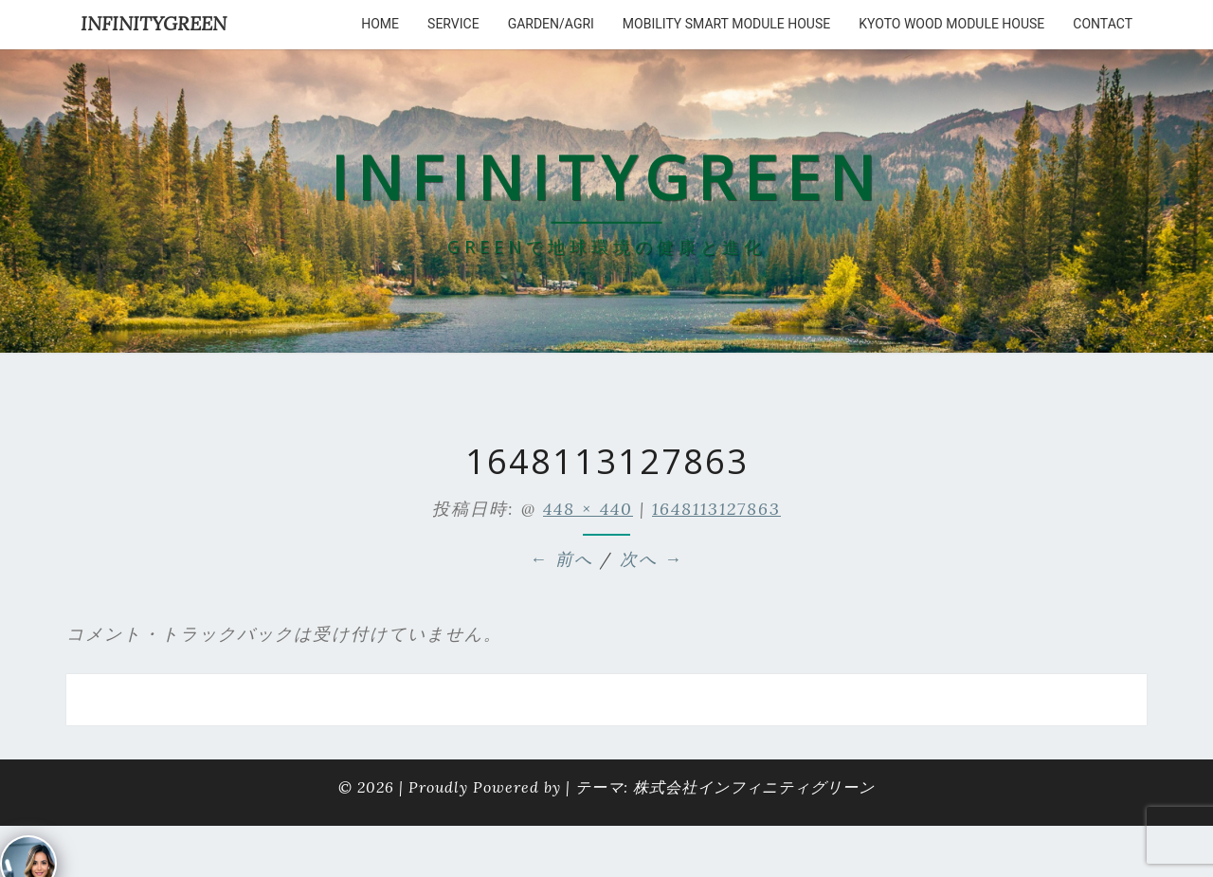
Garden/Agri (551, 23)
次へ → (651, 559)
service (453, 23)
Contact (1102, 23)
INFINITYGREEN (153, 23)
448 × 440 (588, 509)
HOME (380, 23)
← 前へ (561, 559)
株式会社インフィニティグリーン (754, 786)
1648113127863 (716, 509)
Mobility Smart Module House (726, 23)
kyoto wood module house (951, 23)
